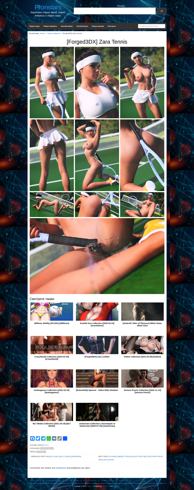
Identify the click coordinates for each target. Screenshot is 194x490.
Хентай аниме (67, 26)
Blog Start (116, 486)
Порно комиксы (50, 26)
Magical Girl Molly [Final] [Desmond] (63, 456)
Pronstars (47, 7)
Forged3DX (41, 452)
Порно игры (34, 26)
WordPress (106, 486)
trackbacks (61, 468)
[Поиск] (162, 11)
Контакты (112, 26)
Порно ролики (98, 26)
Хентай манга (82, 26)
